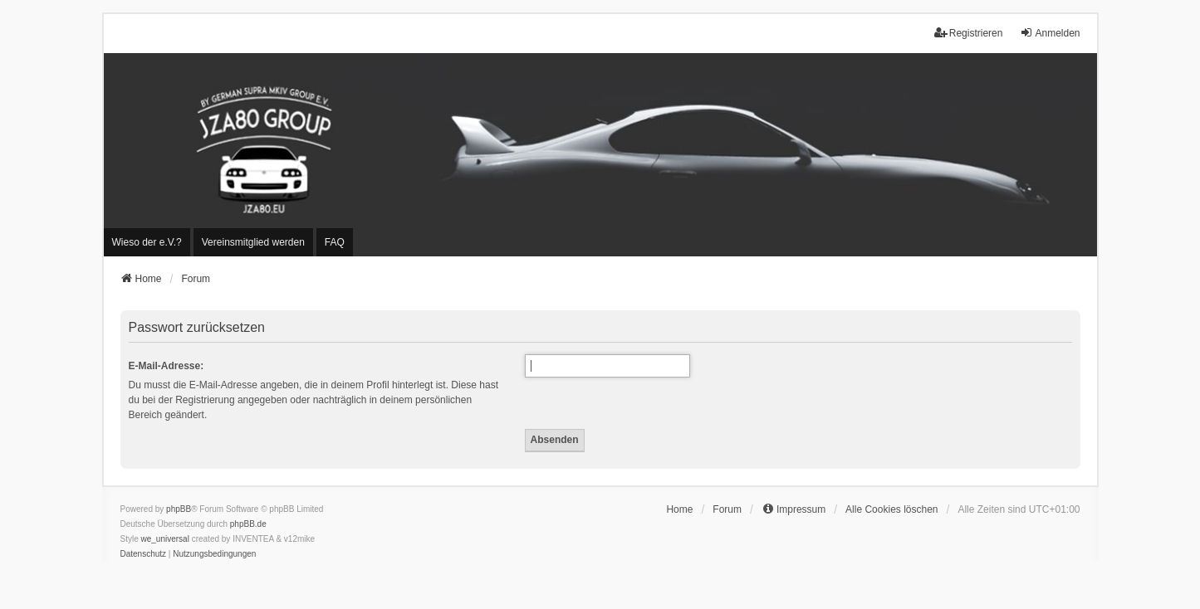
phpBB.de (248, 524)
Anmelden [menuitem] (1050, 33)
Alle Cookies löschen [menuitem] (891, 509)
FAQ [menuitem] (335, 242)
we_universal (165, 538)
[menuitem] (147, 242)
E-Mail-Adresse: (166, 366)
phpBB (178, 509)
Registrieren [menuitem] (968, 33)
